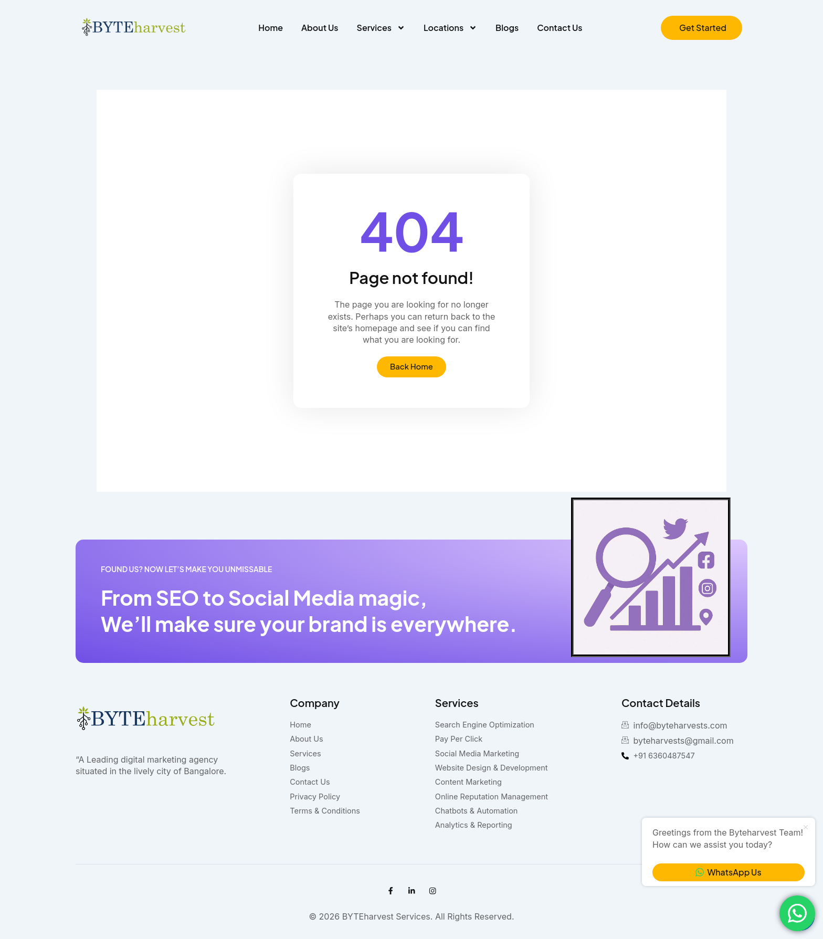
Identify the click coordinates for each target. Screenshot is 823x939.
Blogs (507, 27)
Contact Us (559, 27)
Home (270, 27)
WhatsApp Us (728, 872)
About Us (319, 27)
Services (381, 27)
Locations (450, 27)
